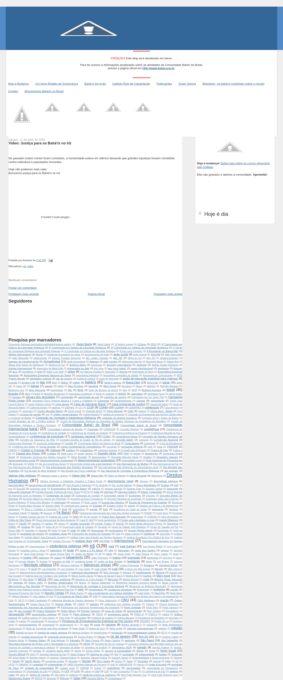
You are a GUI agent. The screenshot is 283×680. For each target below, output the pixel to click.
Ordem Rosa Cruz (40, 604)
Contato (13, 91)
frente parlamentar (107, 520)
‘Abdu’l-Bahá (103, 344)
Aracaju (177, 368)
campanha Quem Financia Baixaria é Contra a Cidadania (62, 401)
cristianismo (86, 450)
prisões (23, 621)
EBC (176, 485)
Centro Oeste (74, 411)
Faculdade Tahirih (18, 513)
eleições (109, 491)
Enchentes (135, 495)
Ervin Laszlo (91, 502)
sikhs (32, 654)
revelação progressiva (60, 636)
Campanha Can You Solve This (147, 397)
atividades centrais (40, 378)
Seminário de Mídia (69, 647)
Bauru (139, 386)
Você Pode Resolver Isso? (165, 675)
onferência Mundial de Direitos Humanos (72, 600)
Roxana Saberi (37, 640)
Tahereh (178, 658)
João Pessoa (142, 554)
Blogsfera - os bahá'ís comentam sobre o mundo (233, 83)
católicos (56, 407)
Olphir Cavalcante (37, 600)
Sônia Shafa (19, 658)
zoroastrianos (115, 678)
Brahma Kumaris (151, 390)
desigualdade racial (132, 460)
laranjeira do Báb (61, 561)
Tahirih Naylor (32, 661)
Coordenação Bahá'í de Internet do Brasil (99, 443)
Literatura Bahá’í (168, 565)
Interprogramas (37, 546)
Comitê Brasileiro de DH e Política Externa (32, 421)
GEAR (23, 523)
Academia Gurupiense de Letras (63, 354)
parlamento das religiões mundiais (123, 604)
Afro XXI (150, 358)
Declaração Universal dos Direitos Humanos (43, 457)
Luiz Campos (67, 569)
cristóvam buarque (107, 450)
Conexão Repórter (129, 429)
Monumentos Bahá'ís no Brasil (44, 91)
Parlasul (150, 604)
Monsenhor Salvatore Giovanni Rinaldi (136, 583)
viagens (173, 671)
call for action (175, 394)
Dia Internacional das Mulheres (25, 467)
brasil (170, 390)
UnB (112, 664)
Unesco (140, 664)
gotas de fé (52, 527)
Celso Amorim (171, 407)
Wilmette (64, 678)
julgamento (74, 557)
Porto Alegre (48, 618)
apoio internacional (142, 368)
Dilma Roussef (138, 475)
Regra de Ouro (97, 628)
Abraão (39, 354)
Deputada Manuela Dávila (124, 457)
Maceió (159, 568)
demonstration (99, 457)
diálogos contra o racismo (54, 476)
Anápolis (142, 364)
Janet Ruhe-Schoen (34, 554)
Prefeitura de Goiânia (102, 618)
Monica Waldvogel (101, 583)
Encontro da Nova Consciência (87, 499)
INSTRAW (104, 541)
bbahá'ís (151, 386)
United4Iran (113, 668)
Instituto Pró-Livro (62, 541)
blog (125, 390)
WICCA (38, 678)
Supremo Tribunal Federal (93, 658)
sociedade (128, 654)
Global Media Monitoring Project (145, 524)
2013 (153, 344)
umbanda (38, 664)
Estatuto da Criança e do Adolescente (159, 506)
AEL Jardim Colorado (97, 358)
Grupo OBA (15, 530)
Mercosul (113, 579)
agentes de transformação (24, 361)
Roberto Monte (16, 640)
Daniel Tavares (85, 453)
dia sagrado (171, 470)
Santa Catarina (112, 640)
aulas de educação (109, 378)
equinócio (75, 502)
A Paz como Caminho (131, 351)
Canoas (140, 400)
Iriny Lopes (172, 546)
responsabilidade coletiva (141, 632)
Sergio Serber (93, 651)
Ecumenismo (58, 488)
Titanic (129, 661)
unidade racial (67, 668)
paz (11, 610)
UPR (77, 671)
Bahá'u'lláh (133, 382)
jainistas (165, 550)
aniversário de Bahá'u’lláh (50, 368)
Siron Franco (78, 654)
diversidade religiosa (166, 481)
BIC (70, 390)
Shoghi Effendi (17, 654)
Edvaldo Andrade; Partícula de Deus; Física (58, 492)
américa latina (77, 364)
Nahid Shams (77, 593)
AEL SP (117, 357)
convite (69, 443)
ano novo (99, 368)
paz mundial (25, 610)
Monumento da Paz (55, 586)
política (165, 614)
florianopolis (137, 517)
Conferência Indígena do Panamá (129, 433)
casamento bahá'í (159, 404)
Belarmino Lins (16, 390)
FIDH (76, 516)
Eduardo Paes (134, 489)
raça (86, 624)
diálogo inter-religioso (22, 475)
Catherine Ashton (39, 407)
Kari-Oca (167, 558)
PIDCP (99, 614)
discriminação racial (121, 481)
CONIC (106, 436)
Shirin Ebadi (168, 650)
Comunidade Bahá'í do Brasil (86, 425)
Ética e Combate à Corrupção (41, 509)
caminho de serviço (115, 397)
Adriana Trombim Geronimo (66, 358)
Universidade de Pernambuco (162, 668)
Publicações (164, 83)
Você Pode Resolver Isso (134, 675)
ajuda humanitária (76, 361)
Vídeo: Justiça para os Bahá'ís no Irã (40, 143)
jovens (27, 557)
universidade (133, 668)
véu (136, 671)
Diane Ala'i (79, 475)
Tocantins (142, 661)
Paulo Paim (152, 607)
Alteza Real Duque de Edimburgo (26, 365)
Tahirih (16, 661)
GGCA (120, 523)
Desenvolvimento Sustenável (56, 460)
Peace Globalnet (46, 610)
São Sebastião (169, 640)
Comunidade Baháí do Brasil (138, 425)
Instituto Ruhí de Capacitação (131, 83)
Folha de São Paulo (20, 520)
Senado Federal (160, 647)
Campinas (103, 400)
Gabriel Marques (168, 520)
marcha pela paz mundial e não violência (46, 576)
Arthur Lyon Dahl (55, 372)
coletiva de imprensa (113, 414)
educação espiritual (20, 491)
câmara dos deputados (40, 397)
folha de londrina (170, 517)
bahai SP (21, 386)
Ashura (123, 371)
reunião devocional (32, 636)
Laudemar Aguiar (84, 561)
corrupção (111, 447)
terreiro (118, 661)
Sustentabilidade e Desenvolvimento (151, 658)
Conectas (92, 429)
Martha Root (132, 576)
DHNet (30, 464)
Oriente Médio (63, 604)
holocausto (97, 530)
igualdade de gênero (32, 533)
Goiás (38, 527)
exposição (158, 509)
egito (96, 491)
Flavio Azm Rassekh (114, 516)
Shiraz (140, 650)
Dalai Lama (67, 453)
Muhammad (143, 589)
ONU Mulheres (146, 600)
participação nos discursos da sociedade (32, 607)
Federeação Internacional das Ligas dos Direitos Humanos (110, 513)
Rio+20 (143, 636)
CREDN (13, 450)
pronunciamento (28, 624)
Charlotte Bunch (94, 411)
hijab (73, 530)
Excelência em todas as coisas (130, 509)
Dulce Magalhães (146, 485)
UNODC (56, 671)
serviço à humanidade (118, 650)
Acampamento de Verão (97, 354)
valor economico (121, 671)
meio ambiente (62, 579)
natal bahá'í (144, 593)
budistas (110, 394)
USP (106, 671)
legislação (133, 561)
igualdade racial (58, 533)
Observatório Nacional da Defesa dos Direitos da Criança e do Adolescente (140, 596)
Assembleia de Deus (142, 372)
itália (111, 550)
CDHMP (119, 407)
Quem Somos (187, 83)
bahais (35, 386)
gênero (61, 524)
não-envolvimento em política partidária (111, 593)
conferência (151, 429)
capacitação (157, 400)
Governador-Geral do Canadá (78, 527)
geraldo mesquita (80, 523)
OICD (21, 600)
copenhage (149, 443)
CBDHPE (69, 407)
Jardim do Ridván (84, 554)
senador (37, 651)
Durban (165, 485)
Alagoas (94, 361)
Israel (70, 550)
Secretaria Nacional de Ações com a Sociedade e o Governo (43, 643)
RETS (164, 633)
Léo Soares (163, 561)
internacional (124, 541)
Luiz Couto (101, 568)
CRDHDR (172, 446)
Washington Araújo (19, 678)
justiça (117, 557)
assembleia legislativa (87, 375)
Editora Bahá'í (79, 488)
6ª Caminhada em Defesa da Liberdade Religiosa (89, 351)
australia (13, 382)
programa (53, 621)
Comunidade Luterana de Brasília (64, 429)
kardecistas (153, 558)
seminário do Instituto (96, 647)
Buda (98, 394)
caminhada (66, 397)
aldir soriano (110, 361)
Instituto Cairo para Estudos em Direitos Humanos (96, 537)
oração (164, 600)
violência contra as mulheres (99, 674)
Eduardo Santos (154, 489)
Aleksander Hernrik (132, 361)
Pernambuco (172, 611)
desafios (147, 457)
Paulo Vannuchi (171, 607)
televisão (73, 661)
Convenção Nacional (166, 439)
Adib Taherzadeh (173, 354)
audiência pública (86, 378)
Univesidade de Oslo (37, 671)
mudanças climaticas (120, 589)
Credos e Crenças (32, 450)
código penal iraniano (66, 414)
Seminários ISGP (122, 647)
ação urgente (140, 354)
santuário (130, 640)
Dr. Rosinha (102, 485)
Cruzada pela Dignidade (133, 450)
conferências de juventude (47, 436)
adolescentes (40, 358)
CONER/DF (109, 429)
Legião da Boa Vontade (110, 561)
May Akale (28, 579)
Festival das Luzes (58, 517)
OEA (11, 600)
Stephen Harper (37, 658)
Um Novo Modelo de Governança (56, 83)
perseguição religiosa (44, 614)
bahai (166, 382)
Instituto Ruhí (83, 541)
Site (116, 654)
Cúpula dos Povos (28, 453)
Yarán (77, 678)
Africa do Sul (135, 358)
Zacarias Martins (95, 678)
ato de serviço (64, 378)
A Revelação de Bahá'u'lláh (162, 351)
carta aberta (62, 404)
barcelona (126, 386)
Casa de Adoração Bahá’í (90, 404)
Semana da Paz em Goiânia (109, 644)
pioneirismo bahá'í (118, 614)
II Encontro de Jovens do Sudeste (91, 533)
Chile (131, 411)
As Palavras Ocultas (90, 372)
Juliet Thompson (99, 558)
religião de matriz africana (52, 632)
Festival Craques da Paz (31, 517)
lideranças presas (97, 565)
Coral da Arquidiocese (171, 443)
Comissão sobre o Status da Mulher (160, 418)
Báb (42, 382)
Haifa (54, 530)
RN (156, 637)
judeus (57, 557)
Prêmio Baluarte (125, 618)
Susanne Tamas (119, 658)
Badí (54, 382)
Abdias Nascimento (20, 354)
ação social (121, 354)
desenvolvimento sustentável (96, 460)
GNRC (12, 526)
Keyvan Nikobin (27, 561)
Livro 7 (23, 569)
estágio (131, 506)
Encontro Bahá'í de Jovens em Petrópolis (44, 499)
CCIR (90, 407)
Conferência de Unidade (53, 433)
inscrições (165, 534)
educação (172, 488)
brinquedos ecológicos (80, 394)
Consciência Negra (127, 436)
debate (137, 453)
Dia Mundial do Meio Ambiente (41, 471)
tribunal (157, 661)
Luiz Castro (84, 569)
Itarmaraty (124, 550)
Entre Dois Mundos (40, 502)
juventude (134, 557)
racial (97, 624)
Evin (105, 509)
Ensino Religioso (17, 502)
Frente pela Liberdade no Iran (137, 520)
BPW (134, 390)
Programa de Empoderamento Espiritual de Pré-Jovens (97, 621)
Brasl (27, 394)
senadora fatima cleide (58, 651)
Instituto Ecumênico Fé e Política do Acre (148, 537)
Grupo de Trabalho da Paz (165, 527)
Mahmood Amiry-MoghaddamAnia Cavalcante (43, 572)
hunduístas (163, 530)
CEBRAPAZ (135, 407)
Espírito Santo (53, 506)
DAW (126, 453)
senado (142, 647)
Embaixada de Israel (58, 495)
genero (49, 523)
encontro (150, 495)
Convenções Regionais (20, 443)
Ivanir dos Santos (145, 550)
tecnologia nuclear (54, 661)
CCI (80, 407)
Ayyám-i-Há (28, 382)
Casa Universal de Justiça (128, 404)
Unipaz (97, 668)
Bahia (61, 386)
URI (97, 671)
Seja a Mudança (18, 83)
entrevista (60, 502)
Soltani (163, 654)
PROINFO (145, 621)
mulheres (159, 589)
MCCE (42, 579)
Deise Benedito (79, 457)
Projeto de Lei (162, 621)
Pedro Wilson (68, 610)
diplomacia (156, 476)
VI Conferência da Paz (153, 671)
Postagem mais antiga (168, 294)
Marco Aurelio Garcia (82, 576)
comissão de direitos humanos (119, 417)
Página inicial (96, 294)
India (117, 534)
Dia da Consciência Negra (52, 464)
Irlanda (12, 550)
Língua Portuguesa (129, 565)
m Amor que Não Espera (137, 569)
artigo (71, 371)
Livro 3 (12, 569)
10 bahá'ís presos (124, 344)
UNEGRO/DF (125, 664)
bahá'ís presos (112, 382)
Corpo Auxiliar (48, 446)
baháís (48, 386)
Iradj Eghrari (128, 546)
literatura (149, 565)
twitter (168, 661)
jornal (175, 554)
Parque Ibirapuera (168, 604)
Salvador (75, 640)
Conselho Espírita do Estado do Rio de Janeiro (85, 440)
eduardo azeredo (113, 489)
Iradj (111, 546)
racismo (111, 624)
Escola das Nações (113, 502)
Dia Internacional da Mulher (132, 463)
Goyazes (102, 527)
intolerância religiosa (65, 546)
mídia (146, 579)
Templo (86, 661)
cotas (160, 447)
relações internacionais (140, 628)
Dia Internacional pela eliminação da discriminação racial (128, 467)
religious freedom (81, 633)
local (34, 568)
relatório (162, 628)
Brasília (13, 393)
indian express (132, 534)
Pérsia (65, 614)
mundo (174, 589)
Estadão (97, 505)
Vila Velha (60, 675)
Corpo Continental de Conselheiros (81, 446)
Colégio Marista (91, 414)
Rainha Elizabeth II (132, 625)
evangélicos (79, 509)
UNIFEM (84, 668)
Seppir (78, 651)
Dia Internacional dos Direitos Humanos (69, 467)
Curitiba (51, 453)
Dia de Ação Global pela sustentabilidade (91, 464)
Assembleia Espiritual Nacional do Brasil (47, 375)
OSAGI (81, 604)
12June (141, 344)
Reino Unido (115, 628)
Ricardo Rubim (85, 637)
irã (24, 266)
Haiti (63, 530)
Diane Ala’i (97, 475)
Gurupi (43, 530)
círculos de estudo (30, 414)
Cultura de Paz (159, 450)
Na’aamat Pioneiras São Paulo (24, 593)
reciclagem (151, 625)
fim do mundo (91, 517)
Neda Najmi (176, 593)
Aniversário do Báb (78, 368)
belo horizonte (37, 390)
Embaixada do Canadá (87, 495)
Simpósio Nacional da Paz (53, 654)
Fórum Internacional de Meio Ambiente (55, 520)
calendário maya (155, 394)
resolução (117, 632)
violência (73, 675)
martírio (147, 575)
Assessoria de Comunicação (158, 375)
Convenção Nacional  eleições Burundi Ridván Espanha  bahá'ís (40, 344)
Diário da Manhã (116, 476)
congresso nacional (83, 436)
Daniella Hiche (107, 453)
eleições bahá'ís (127, 491)
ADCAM (155, 354)
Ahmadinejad (51, 361)
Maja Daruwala (111, 572)
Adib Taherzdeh (20, 358)
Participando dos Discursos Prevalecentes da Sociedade (90, 607)
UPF (67, 671)
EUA (64, 509)
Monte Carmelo (170, 583)
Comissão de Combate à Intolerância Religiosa (66, 417)
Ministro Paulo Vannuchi (168, 579)
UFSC (12, 664)
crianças (55, 450)
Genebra (36, 524)
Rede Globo (78, 628)
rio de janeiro (120, 636)
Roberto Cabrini (171, 637)
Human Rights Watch (140, 530)
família (35, 512)
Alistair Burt (173, 361)
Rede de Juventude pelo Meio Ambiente (47, 628)
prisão (12, 621)
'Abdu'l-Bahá (84, 344)
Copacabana (131, 443)
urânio (87, 671)
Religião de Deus (24, 633)
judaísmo (43, 557)
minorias (18, 582)
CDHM (103, 407)
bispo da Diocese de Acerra (103, 390)
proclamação (37, 621)
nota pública (39, 596)
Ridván (101, 636)
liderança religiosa (70, 565)
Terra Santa (103, 661)
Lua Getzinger (49, 569)
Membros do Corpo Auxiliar (89, 579)
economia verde (38, 489)
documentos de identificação (45, 485)
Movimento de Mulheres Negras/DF (147, 586)
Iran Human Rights (153, 546)
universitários (15, 671)
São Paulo (147, 640)
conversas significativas (48, 443)
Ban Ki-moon (75, 386)
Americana (96, 365)
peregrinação (134, 610)
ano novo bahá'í (117, 368)
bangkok (93, 386)
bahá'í (76, 382)
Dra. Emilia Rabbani (122, 485)
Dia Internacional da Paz (166, 464)
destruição (18, 464)
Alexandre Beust (154, 361)
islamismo (56, 550)
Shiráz (152, 651)
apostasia (163, 368)
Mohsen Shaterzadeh (60, 582)
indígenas (149, 533)
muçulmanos (96, 589)
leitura (149, 561)
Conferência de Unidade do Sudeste (89, 433)
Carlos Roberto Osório (39, 404)
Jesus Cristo (124, 554)
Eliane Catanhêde (151, 491)
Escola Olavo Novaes (30, 506)
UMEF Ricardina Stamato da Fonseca (86, 664)
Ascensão (110, 372)
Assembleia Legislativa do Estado (120, 375)
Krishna (43, 561)
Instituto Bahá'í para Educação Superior (45, 537)
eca (10, 489)
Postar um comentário (23, 287)
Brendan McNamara (54, 394)
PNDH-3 (153, 614)
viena (22, 675)
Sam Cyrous (92, 640)
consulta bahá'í (124, 439)
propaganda (48, 625)
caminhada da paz (88, 397)
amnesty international (119, 364)
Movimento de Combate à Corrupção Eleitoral (97, 586)
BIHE (80, 390)
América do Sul (56, 365)
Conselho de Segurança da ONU (37, 440)
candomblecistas (123, 401)
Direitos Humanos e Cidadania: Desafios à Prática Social (71, 481)
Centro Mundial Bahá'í (50, 411)
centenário (27, 411)
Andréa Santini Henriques (165, 365)
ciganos (142, 411)
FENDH (148, 513)
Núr (51, 596)
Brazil (37, 394)
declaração (151, 453)
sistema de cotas (99, 654)
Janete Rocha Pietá (59, 554)
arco (15, 371)
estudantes (14, 509)
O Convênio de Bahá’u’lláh (72, 596)
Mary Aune (163, 575)
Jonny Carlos (161, 554)
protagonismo (66, 625)
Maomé (160, 572)
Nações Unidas (54, 593)
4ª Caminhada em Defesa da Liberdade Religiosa (77, 347)
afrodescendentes (169, 358)
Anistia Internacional (20, 368)
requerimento (100, 633)
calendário (137, 393)
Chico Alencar (115, 411)
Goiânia (25, 526)
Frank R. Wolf (87, 520)
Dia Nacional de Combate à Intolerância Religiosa (130, 470)
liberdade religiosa (38, 565)
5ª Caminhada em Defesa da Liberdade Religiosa (139, 347)
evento (94, 509)
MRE (81, 589)
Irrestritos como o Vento (33, 550)
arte (39, 371)
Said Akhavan (58, 640)
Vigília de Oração (40, 674)
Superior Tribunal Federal (63, 658)
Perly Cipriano (154, 611)
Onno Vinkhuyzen (107, 600)
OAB (95, 596)
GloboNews (173, 524)
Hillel (83, 530)
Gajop (12, 524)
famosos (48, 513)
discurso (144, 481)
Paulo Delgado (132, 607)
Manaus (127, 572)
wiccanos (51, 678)
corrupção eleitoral (132, 446)
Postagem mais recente (24, 294)
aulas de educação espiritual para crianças (150, 378)
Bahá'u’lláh (152, 382)
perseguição (16, 614)
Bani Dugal (109, 386)
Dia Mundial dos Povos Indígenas (78, 471)
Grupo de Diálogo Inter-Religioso (129, 527)
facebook (173, 509)
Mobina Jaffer (36, 583)
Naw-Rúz (160, 593)
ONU (125, 600)
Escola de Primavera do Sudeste (148, 502)
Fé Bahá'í (63, 513)
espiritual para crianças (76, 506)
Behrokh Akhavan (169, 386)
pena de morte (113, 610)
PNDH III (139, 614)
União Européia (157, 664)
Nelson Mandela (20, 596)
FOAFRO (152, 517)
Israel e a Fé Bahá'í (91, 550)
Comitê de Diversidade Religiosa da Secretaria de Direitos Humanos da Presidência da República (113, 421)
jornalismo (14, 558)
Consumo (144, 440)
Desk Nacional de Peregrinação (164, 460)
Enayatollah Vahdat (114, 495)
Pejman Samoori (90, 610)
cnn (47, 414)
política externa (30, 618)
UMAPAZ (24, 664)
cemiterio (13, 411)
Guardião (29, 530)
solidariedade (146, 654)
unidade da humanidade (39, 668)
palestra (94, 604)
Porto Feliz (64, 618)
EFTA (87, 492)
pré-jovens (80, 617)
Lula (115, 569)
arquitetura (27, 372)
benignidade (57, 390)
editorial (96, 489)
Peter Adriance (81, 614)
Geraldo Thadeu (103, 524)
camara (16, 397)
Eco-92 (21, 488)
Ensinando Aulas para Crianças (162, 499)
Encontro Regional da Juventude (124, 499)
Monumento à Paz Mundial (24, 586)
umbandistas (55, 664)
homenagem (116, 530)
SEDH (86, 643)
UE (176, 661)
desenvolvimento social (22, 460)
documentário (16, 485)
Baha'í (65, 382)
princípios (174, 618)
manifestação (143, 572)
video (30, 266)
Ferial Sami (162, 513)
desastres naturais (167, 457)
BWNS (122, 393)
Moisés (82, 583)
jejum (109, 553)
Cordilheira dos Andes (23, 447)
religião (176, 628)
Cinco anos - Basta (161, 411)
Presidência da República (151, 618)
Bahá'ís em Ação (95, 83)
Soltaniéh (176, 654)
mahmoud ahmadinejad (85, 572)
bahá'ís (90, 382)
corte (150, 447)
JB (100, 554)
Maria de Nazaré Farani (110, 576)
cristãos (70, 450)
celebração (152, 407)
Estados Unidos (115, 506)
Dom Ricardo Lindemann (79, 485)
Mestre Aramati (131, 579)
